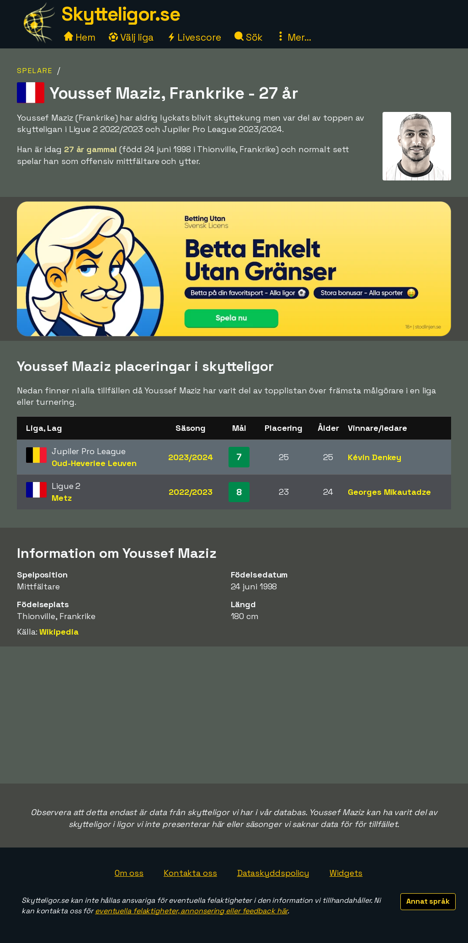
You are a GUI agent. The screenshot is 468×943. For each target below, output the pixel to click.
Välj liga (131, 37)
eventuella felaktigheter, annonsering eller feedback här (191, 911)
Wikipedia (58, 631)
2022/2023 (191, 492)
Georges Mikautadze (389, 492)
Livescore (194, 37)
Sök (248, 37)
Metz (62, 498)
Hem (80, 37)
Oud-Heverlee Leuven (94, 463)
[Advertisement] (234, 715)
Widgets (346, 873)
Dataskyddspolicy (273, 873)
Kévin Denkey (374, 457)
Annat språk (428, 901)
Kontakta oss (190, 873)
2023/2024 (190, 457)
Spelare (35, 70)
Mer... (293, 37)
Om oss (129, 873)
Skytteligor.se (121, 14)
